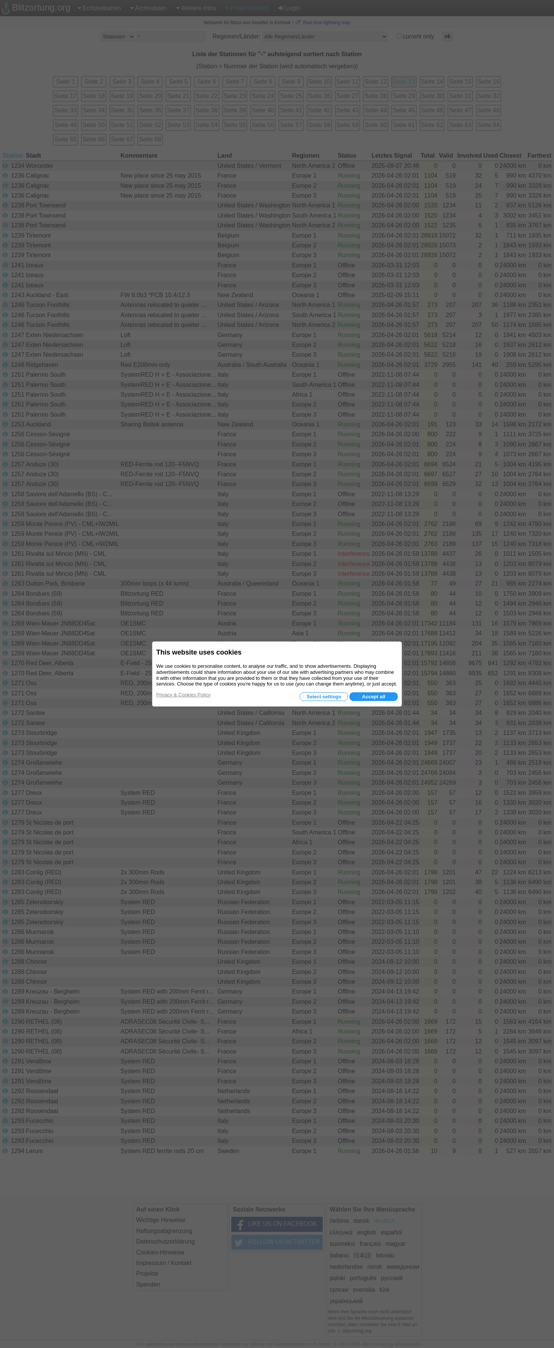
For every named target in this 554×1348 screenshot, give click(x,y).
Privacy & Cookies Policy (183, 695)
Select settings (323, 696)
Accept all (373, 696)
